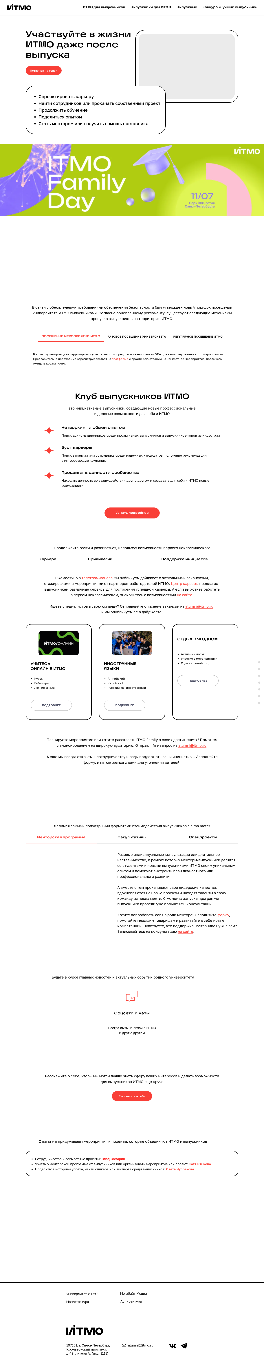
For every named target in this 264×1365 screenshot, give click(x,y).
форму (223, 915)
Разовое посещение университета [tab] (136, 336)
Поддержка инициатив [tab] (184, 559)
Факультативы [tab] (132, 837)
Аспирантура (131, 1301)
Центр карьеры (184, 583)
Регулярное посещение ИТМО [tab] (198, 336)
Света (171, 1169)
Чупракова (185, 1169)
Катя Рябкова (200, 1164)
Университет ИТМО (82, 1294)
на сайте (184, 595)
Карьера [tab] (47, 559)
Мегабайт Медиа (133, 1294)
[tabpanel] (132, 357)
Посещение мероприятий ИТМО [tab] (71, 336)
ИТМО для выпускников (104, 7)
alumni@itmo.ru (199, 606)
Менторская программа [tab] (61, 837)
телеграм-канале (97, 578)
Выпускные (187, 7)
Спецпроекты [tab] (203, 837)
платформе (120, 359)
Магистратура (77, 1302)
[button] (132, 667)
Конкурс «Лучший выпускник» (230, 7)
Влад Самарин (113, 1159)
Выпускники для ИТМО (151, 7)
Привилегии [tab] (100, 559)
